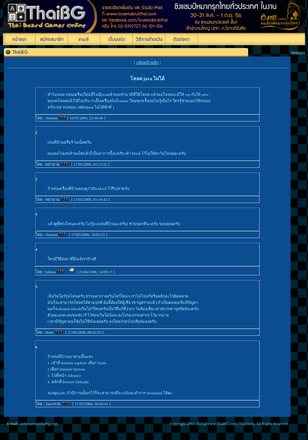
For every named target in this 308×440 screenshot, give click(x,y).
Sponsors (298, 52)
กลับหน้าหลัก (147, 62)
